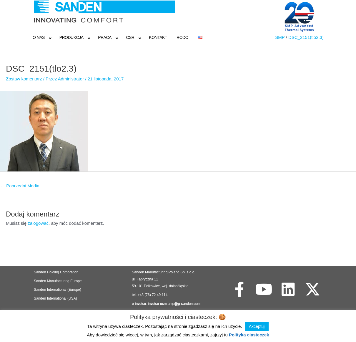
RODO (182, 37)
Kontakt (158, 37)
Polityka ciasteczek (249, 334)
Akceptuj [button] (257, 326)
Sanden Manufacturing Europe (58, 281)
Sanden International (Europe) (57, 290)
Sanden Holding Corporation (56, 272)
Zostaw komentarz (24, 78)
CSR (130, 37)
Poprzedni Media (20, 185)
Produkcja (71, 37)
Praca (105, 37)
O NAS (39, 37)
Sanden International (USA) (55, 298)
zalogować (38, 223)
